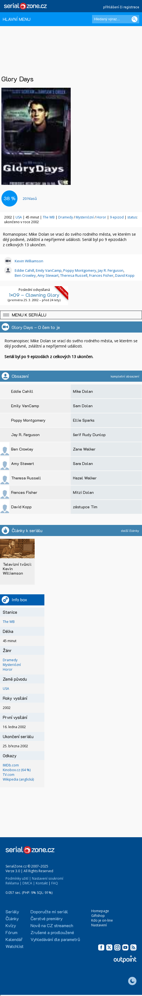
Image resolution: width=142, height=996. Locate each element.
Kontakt (42, 883)
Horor (101, 217)
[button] (71, 315)
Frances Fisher (101, 275)
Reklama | (14, 883)
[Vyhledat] (134, 19)
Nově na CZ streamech (52, 925)
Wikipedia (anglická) (18, 779)
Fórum (11, 932)
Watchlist (15, 946)
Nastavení (99, 925)
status (132, 217)
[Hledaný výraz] (115, 19)
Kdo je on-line (102, 920)
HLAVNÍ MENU (17, 19)
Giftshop (98, 915)
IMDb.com (11, 765)
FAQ (54, 883)
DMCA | (28, 883)
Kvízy (11, 925)
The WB (49, 217)
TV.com (8, 774)
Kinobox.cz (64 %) (17, 770)
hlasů (30, 198)
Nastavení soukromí (47, 878)
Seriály (12, 911)
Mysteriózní (85, 217)
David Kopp (125, 275)
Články (12, 918)
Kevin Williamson (29, 260)
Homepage (100, 911)
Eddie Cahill (24, 270)
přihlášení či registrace (121, 6)
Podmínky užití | (18, 878)
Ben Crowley (25, 275)
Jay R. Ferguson (110, 270)
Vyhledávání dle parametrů (55, 939)
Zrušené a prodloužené (52, 932)
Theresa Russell (73, 275)
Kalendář (14, 939)
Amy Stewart (48, 275)
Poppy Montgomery (79, 270)
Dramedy (65, 217)
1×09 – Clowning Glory (34, 294)
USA (19, 217)
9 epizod (117, 217)
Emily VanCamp (49, 270)
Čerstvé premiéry (47, 918)
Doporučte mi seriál (49, 911)
